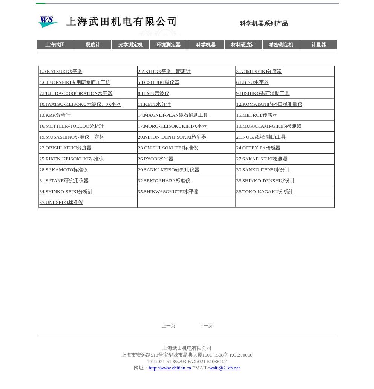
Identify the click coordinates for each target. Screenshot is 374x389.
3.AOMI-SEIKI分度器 (259, 71)
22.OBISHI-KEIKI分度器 (66, 148)
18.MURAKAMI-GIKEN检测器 (269, 126)
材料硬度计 (243, 44)
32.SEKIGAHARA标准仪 (164, 180)
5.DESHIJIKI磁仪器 (158, 82)
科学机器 (206, 44)
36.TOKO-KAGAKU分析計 (265, 191)
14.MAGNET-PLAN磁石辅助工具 (173, 115)
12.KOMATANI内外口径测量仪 (269, 104)
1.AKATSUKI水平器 (61, 71)
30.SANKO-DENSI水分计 (263, 169)
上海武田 (55, 44)
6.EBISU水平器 (252, 82)
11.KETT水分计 (154, 104)
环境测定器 (168, 44)
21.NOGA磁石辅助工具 (261, 137)
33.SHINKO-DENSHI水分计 (265, 180)
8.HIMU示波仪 (153, 93)
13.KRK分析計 (55, 115)
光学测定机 (130, 44)
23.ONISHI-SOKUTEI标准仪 (168, 148)
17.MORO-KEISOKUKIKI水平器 (172, 126)
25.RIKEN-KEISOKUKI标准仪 (72, 159)
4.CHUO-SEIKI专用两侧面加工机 (75, 82)
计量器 (318, 44)
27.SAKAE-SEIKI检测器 (262, 159)
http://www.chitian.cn (170, 368)
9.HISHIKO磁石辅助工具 (263, 93)
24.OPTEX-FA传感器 (258, 148)
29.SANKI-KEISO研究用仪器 (169, 169)
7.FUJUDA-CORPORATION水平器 (76, 93)
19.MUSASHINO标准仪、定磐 (72, 137)
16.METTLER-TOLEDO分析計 (72, 126)
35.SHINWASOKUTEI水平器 (168, 191)
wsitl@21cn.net (224, 368)
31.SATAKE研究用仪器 (64, 180)
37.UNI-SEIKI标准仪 (61, 202)
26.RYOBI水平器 (156, 159)
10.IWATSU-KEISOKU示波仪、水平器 (80, 104)
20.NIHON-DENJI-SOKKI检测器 (172, 137)
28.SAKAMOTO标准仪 (64, 169)
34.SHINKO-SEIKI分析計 (66, 191)
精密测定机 (281, 44)
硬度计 (93, 44)
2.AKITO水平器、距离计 (164, 71)
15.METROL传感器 (256, 115)
